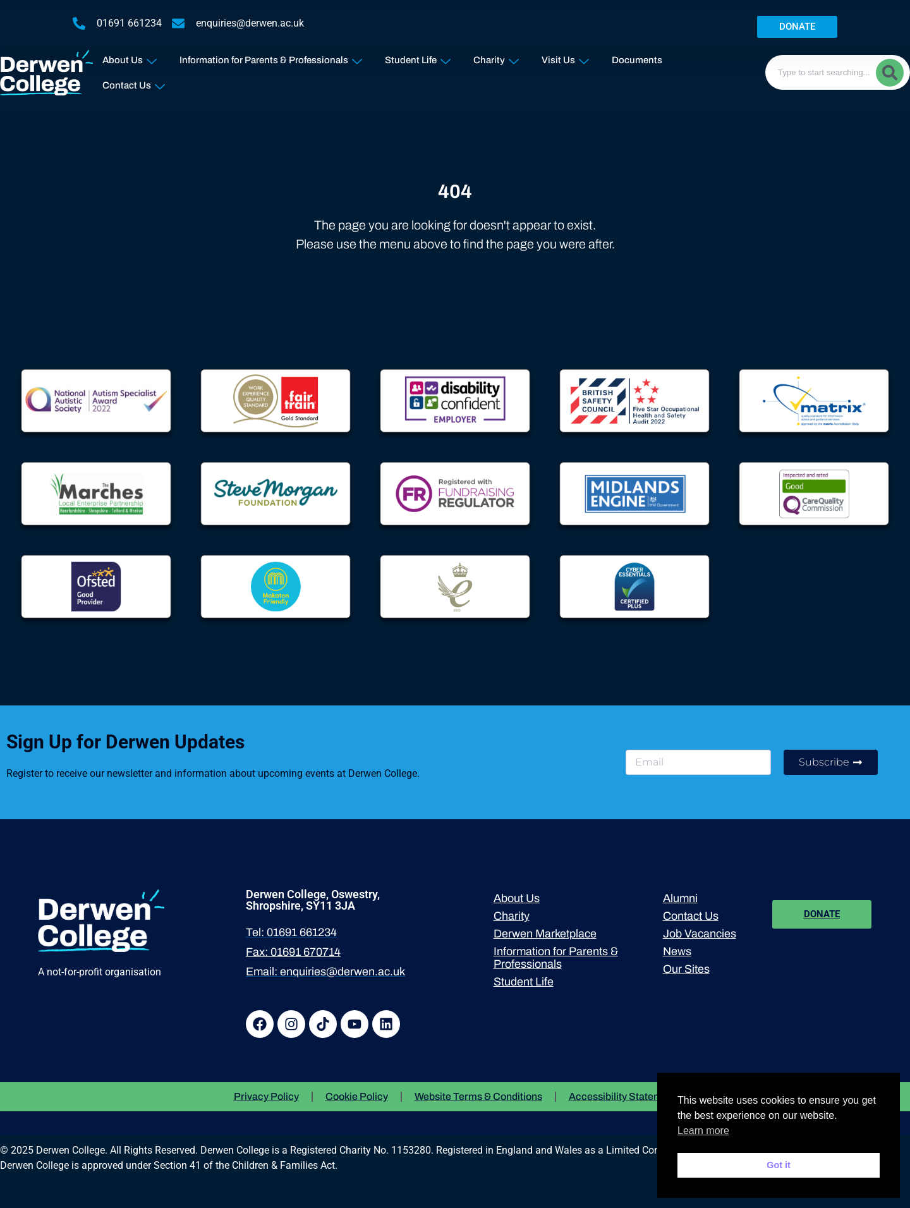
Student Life (418, 57)
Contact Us (133, 82)
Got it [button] (779, 1165)
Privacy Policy (266, 1096)
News (677, 951)
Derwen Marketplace (545, 933)
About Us (129, 57)
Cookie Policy (356, 1096)
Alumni (680, 898)
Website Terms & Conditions (478, 1096)
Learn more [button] (703, 1130)
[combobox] (837, 72)
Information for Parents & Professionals (270, 57)
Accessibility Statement (623, 1096)
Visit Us (565, 57)
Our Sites (686, 969)
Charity (496, 57)
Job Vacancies (699, 933)
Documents (637, 60)
